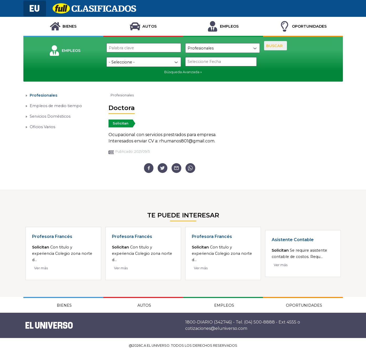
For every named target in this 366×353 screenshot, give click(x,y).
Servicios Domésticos (50, 116)
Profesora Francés (52, 236)
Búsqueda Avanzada (181, 72)
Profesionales (43, 95)
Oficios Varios (42, 127)
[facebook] (149, 168)
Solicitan (120, 123)
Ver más (41, 268)
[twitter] (162, 168)
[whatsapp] (190, 168)
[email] (176, 168)
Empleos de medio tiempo (56, 105)
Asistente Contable (293, 239)
